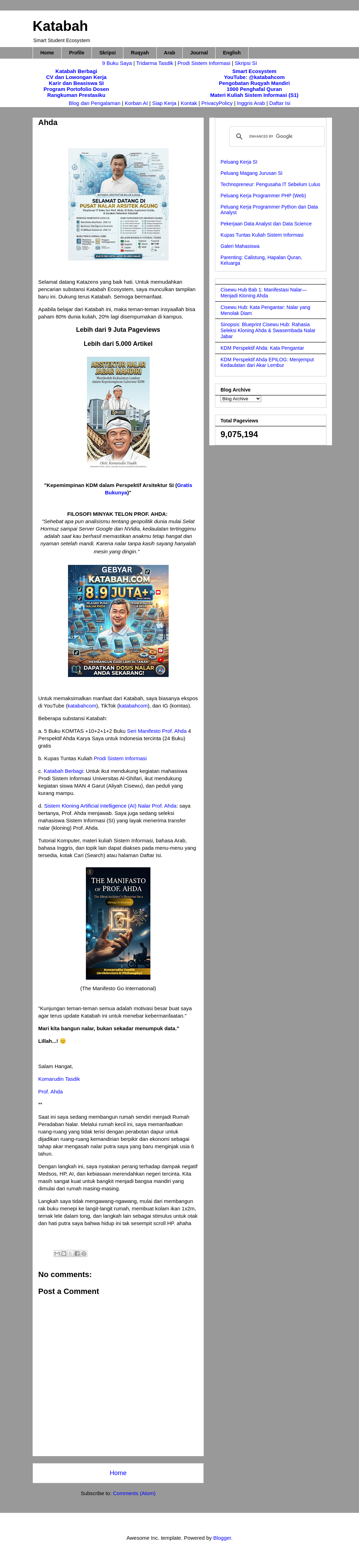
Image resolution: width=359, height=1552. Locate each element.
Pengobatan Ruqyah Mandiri (254, 83)
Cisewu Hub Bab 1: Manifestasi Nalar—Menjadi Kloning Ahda (264, 292)
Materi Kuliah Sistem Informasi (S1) (254, 95)
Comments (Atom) (134, 1493)
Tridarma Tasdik (155, 63)
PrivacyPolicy (217, 103)
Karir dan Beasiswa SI (76, 83)
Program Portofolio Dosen (76, 89)
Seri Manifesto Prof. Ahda (157, 731)
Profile (76, 52)
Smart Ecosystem (254, 71)
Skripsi (107, 52)
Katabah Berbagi (76, 71)
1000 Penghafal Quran (254, 89)
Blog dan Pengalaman (95, 103)
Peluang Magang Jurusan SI (252, 173)
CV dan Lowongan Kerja (76, 77)
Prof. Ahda (50, 1091)
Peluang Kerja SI (239, 162)
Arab (169, 52)
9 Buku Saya (117, 63)
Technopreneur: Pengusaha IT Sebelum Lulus (270, 184)
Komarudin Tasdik (59, 1079)
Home (47, 52)
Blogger (222, 1538)
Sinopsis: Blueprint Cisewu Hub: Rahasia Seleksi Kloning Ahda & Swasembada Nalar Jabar (268, 330)
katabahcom (82, 706)
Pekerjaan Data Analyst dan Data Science (266, 223)
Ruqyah (140, 52)
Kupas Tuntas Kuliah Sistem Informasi (262, 235)
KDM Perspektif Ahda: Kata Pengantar (262, 348)
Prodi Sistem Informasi (203, 63)
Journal (199, 52)
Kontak (189, 103)
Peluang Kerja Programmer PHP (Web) (263, 195)
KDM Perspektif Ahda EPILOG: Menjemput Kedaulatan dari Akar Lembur (267, 362)
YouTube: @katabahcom (254, 77)
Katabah (60, 26)
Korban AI (136, 103)
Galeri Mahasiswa (240, 246)
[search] (276, 136)
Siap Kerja (164, 103)
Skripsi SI (246, 63)
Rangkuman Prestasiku (76, 95)
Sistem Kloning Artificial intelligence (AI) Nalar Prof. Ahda (110, 806)
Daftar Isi (279, 103)
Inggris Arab (251, 103)
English (232, 52)
